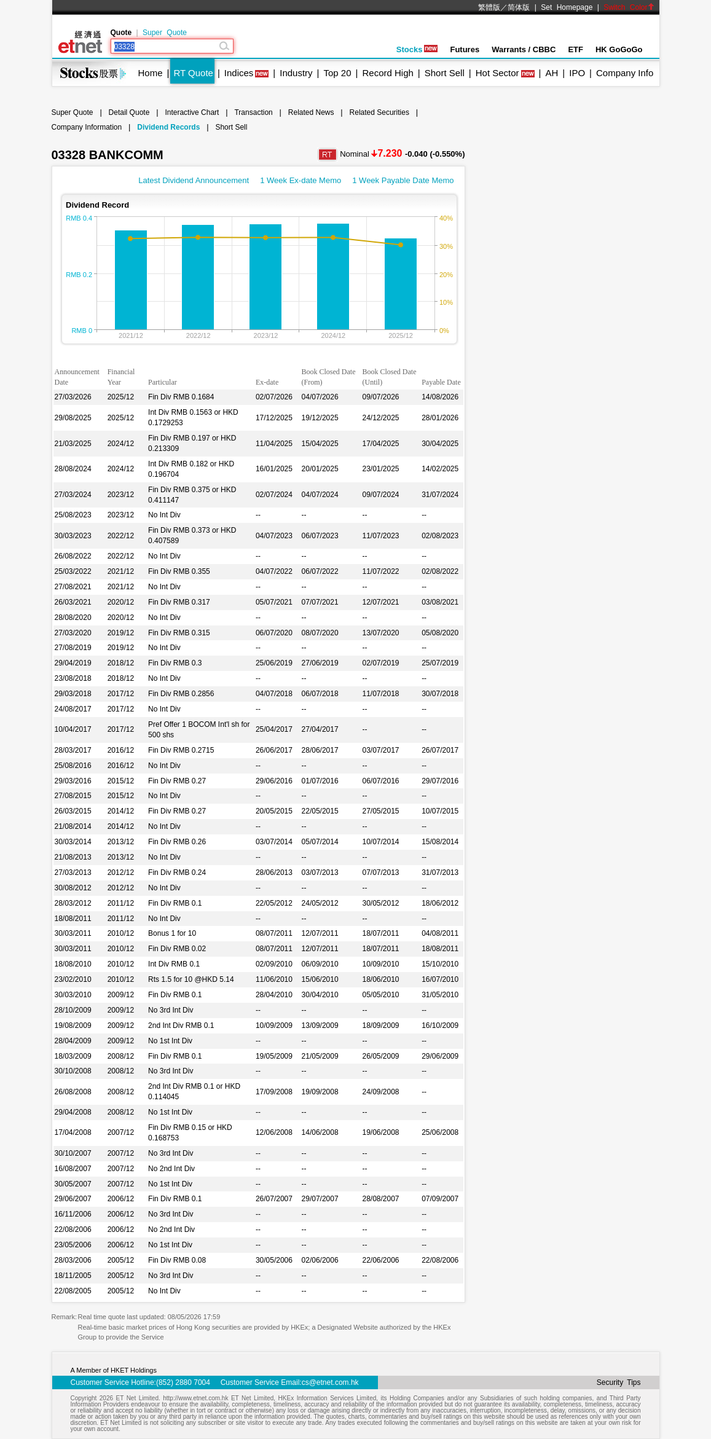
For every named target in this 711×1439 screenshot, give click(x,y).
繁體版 (489, 7)
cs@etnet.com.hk (330, 1382)
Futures (464, 49)
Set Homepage (566, 7)
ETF (575, 49)
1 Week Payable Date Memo (403, 180)
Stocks (417, 49)
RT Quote (193, 73)
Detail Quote (129, 112)
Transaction (253, 112)
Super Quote (165, 32)
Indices (239, 73)
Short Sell (445, 73)
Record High (387, 73)
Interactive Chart (192, 112)
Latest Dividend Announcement (193, 180)
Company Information (87, 127)
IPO (577, 73)
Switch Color (628, 7)
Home (150, 73)
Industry (296, 73)
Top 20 (338, 73)
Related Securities (379, 112)
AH (551, 73)
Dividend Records (168, 127)
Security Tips (619, 1382)
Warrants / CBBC (524, 49)
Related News (311, 112)
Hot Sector (497, 73)
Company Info (624, 73)
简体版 (519, 7)
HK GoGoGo (619, 49)
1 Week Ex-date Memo (300, 180)
